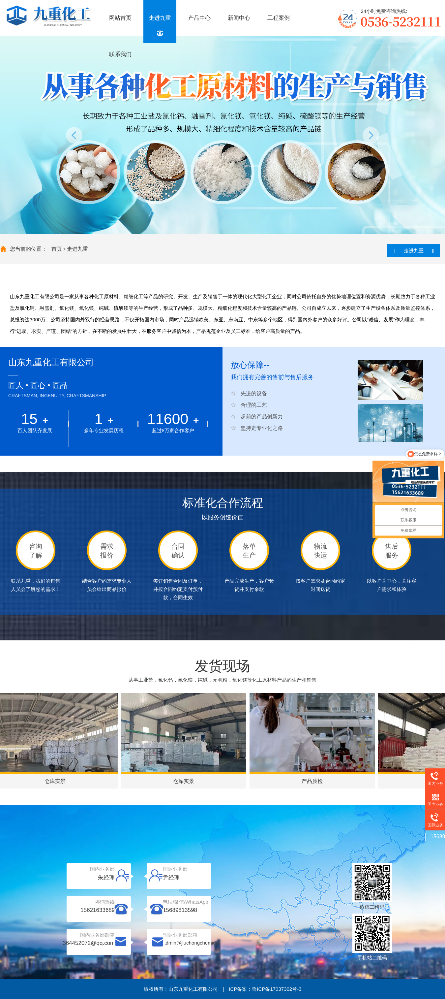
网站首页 (120, 18)
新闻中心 (239, 18)
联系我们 (120, 54)
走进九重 (160, 18)
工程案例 (278, 18)
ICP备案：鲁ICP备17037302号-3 (265, 989)
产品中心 (199, 18)
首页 (56, 249)
